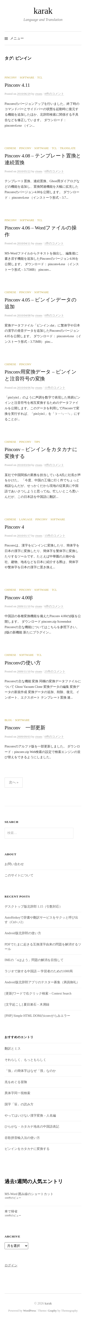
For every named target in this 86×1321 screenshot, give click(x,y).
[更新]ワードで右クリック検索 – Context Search (38, 993)
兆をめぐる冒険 (16, 1082)
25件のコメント (54, 671)
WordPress (29, 1310)
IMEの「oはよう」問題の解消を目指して (34, 960)
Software (27, 77)
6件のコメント (54, 606)
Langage (25, 519)
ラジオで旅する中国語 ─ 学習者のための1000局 (39, 971)
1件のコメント (54, 243)
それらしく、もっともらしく (25, 1060)
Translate (68, 148)
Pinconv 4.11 (17, 85)
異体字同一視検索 (17, 1093)
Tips (37, 441)
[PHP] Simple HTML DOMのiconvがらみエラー (37, 1015)
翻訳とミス (13, 1048)
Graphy (52, 1310)
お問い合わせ (14, 864)
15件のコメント (54, 535)
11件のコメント (54, 387)
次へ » (13, 782)
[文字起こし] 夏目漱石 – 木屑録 (27, 1004)
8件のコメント (54, 93)
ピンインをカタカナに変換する (27, 1149)
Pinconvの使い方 (23, 663)
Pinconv (11, 77)
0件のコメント (54, 171)
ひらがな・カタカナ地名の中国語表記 (32, 1126)
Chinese (10, 148)
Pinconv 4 (14, 527)
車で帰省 (11, 1211)
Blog (8, 720)
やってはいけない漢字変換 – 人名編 (30, 1115)
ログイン (11, 1265)
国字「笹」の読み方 (19, 1104)
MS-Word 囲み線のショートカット (29, 1194)
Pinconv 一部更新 (25, 727)
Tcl (39, 77)
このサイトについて (19, 875)
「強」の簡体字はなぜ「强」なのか (30, 1071)
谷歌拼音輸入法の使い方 (22, 1138)
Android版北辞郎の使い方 (23, 933)
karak (43, 11)
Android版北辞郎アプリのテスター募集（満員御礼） (42, 982)
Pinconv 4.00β (19, 597)
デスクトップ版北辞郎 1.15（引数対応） (33, 906)
